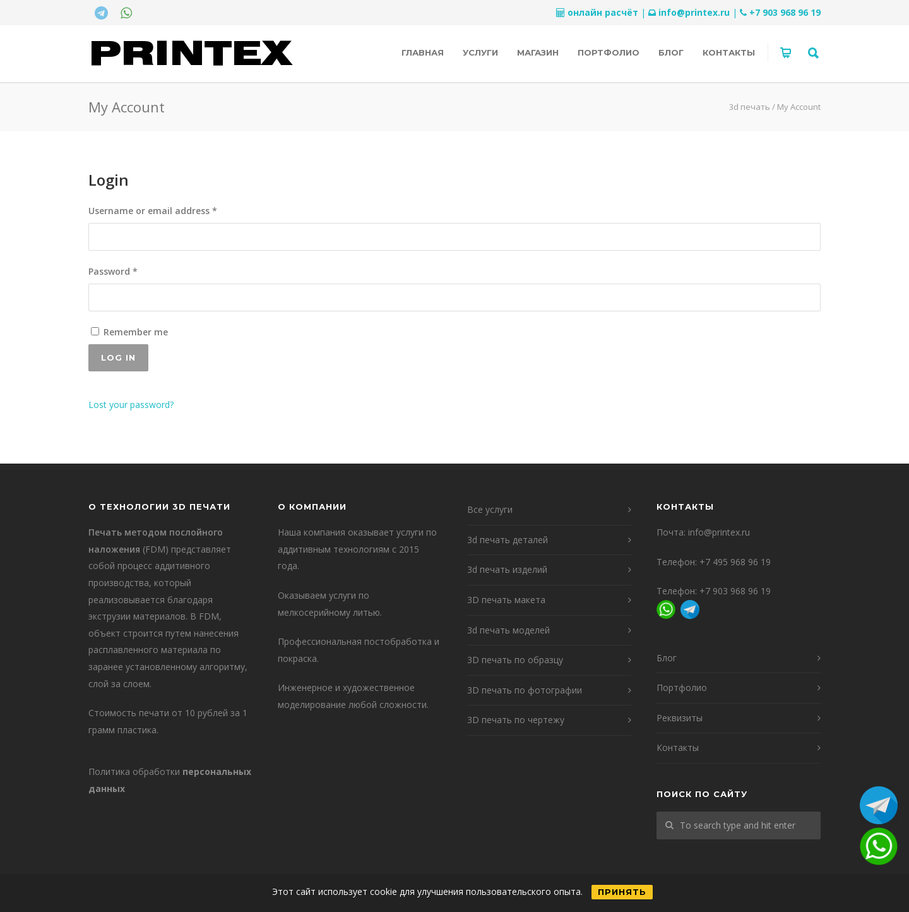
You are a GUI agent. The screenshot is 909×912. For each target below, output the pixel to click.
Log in (118, 357)
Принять (622, 892)
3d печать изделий (507, 569)
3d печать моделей (508, 630)
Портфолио (608, 52)
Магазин (538, 52)
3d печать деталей (507, 540)
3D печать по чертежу (515, 720)
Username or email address (172, 210)
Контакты (729, 52)
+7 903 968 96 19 (785, 12)
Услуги (480, 52)
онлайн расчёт (602, 12)
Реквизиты (679, 718)
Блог (671, 52)
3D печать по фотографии (524, 690)
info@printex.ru (694, 12)
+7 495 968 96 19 (735, 562)
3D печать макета (506, 600)
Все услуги (490, 509)
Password (132, 270)
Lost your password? (131, 405)
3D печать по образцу (515, 660)
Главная (422, 52)
